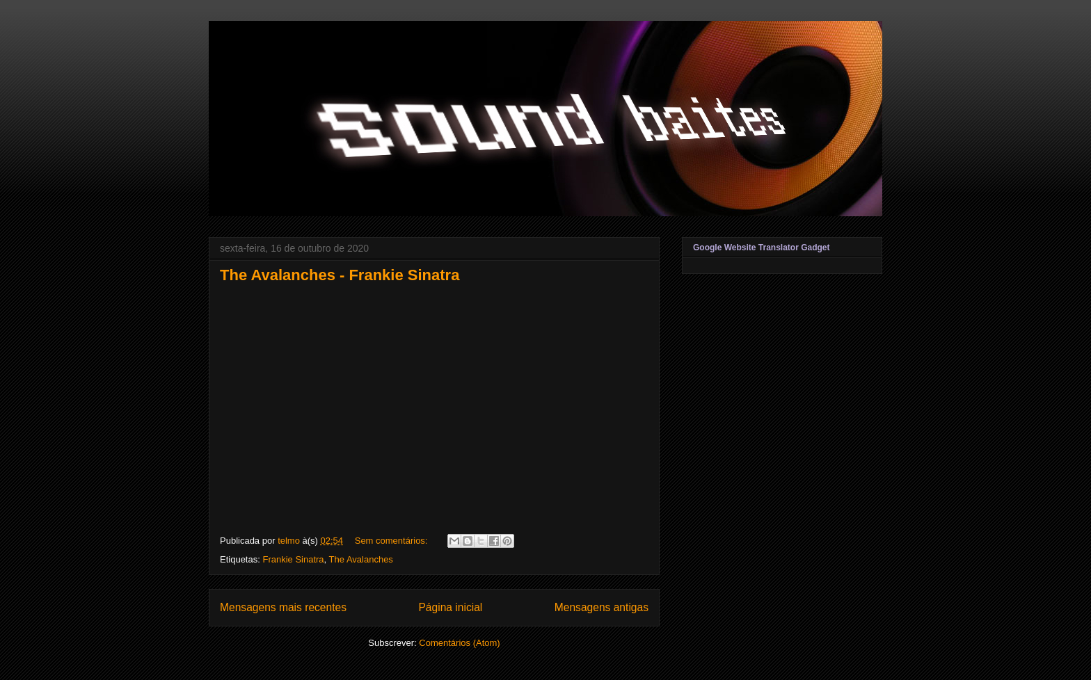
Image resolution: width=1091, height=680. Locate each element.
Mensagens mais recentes (283, 607)
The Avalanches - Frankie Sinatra (339, 275)
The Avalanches (361, 559)
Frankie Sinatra (293, 559)
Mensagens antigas (601, 607)
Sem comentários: (392, 540)
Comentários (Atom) (459, 643)
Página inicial (450, 607)
